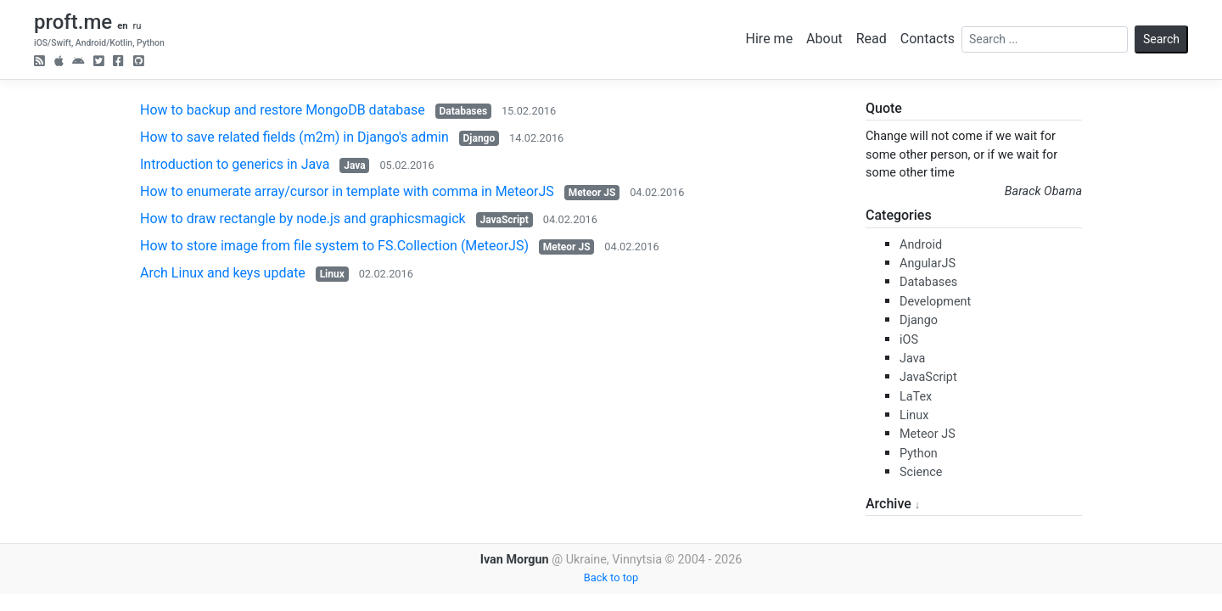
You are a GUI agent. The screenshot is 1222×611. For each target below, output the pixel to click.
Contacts (927, 39)
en (122, 25)
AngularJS (928, 263)
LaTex (916, 397)
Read (871, 39)
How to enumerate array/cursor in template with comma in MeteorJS (347, 191)
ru (136, 25)
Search (1161, 39)
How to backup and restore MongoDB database (282, 110)
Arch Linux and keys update (223, 273)
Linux (332, 274)
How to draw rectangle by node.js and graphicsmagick (303, 218)
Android (921, 245)
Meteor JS (592, 193)
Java (354, 165)
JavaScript (503, 220)
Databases (463, 111)
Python (919, 453)
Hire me (769, 39)
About (824, 39)
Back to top (611, 577)
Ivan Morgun (514, 559)
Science (921, 472)
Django (479, 138)
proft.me (73, 22)
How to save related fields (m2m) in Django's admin (294, 137)
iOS (909, 340)
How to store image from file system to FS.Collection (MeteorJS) (334, 246)
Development (935, 301)
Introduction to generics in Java (234, 164)
